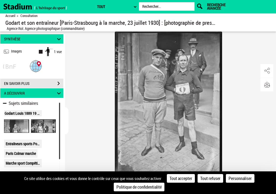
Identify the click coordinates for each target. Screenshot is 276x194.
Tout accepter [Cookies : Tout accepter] (181, 178)
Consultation (28, 15)
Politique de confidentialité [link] (139, 187)
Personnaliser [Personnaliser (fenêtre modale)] (240, 178)
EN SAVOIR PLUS (33, 83)
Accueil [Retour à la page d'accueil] (10, 15)
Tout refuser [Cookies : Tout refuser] (210, 178)
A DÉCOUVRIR (33, 93)
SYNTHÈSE (33, 39)
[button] (36, 65)
